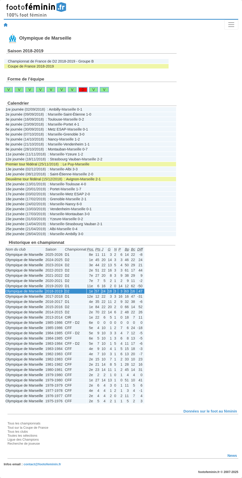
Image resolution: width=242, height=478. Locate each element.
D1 (67, 255)
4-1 (76, 124)
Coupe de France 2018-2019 (31, 66)
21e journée (14, 214)
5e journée (13, 129)
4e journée (13, 124)
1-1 (87, 144)
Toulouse (55, 119)
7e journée (13, 139)
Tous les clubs (17, 431)
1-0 (88, 114)
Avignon (72, 179)
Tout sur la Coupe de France (27, 427)
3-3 (75, 169)
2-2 (99, 159)
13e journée (14, 169)
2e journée (13, 114)
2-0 (90, 174)
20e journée (14, 209)
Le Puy (68, 164)
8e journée (13, 144)
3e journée (13, 119)
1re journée (14, 109)
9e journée (13, 149)
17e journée (14, 194)
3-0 (81, 134)
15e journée (14, 184)
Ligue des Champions (23, 439)
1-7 (78, 189)
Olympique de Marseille (24, 255)
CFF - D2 (72, 323)
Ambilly (54, 109)
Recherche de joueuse (23, 443)
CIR (68, 317)
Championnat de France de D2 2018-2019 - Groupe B (51, 61)
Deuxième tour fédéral (23, 179)
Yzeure (71, 154)
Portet (68, 124)
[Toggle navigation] (231, 25)
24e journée (14, 224)
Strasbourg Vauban (65, 159)
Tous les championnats (23, 423)
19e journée (14, 204)
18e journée (14, 199)
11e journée (14, 154)
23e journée (14, 219)
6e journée (13, 134)
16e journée (14, 189)
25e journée (14, 229)
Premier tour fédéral (21, 164)
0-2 (81, 119)
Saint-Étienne (74, 114)
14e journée (14, 174)
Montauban (57, 149)
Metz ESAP (57, 129)
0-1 (79, 109)
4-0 (83, 184)
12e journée (14, 159)
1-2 (77, 139)
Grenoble (70, 134)
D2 (67, 260)
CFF (68, 328)
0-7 (85, 149)
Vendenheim (73, 144)
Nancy (53, 139)
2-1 (98, 179)
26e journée (14, 234)
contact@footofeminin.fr (42, 464)
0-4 (74, 229)
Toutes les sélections (22, 435)
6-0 (79, 204)
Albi (68, 169)
